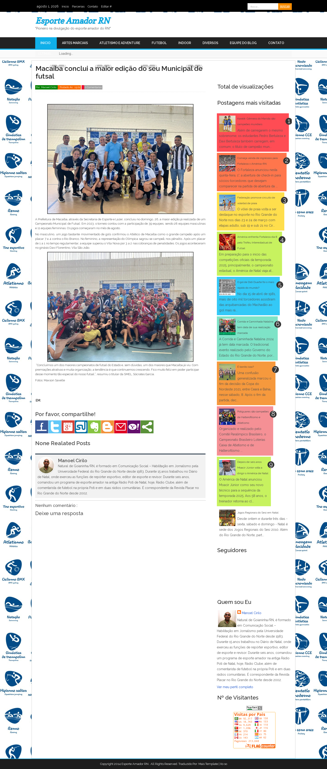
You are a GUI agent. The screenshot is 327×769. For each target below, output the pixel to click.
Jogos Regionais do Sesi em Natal (257, 512)
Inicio (65, 6)
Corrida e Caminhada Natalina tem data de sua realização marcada (255, 327)
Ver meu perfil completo (235, 687)
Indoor (184, 43)
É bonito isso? (245, 366)
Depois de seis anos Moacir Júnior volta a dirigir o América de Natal (252, 467)
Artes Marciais (75, 43)
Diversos (210, 43)
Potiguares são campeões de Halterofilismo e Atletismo (253, 417)
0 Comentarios (93, 87)
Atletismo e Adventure (119, 43)
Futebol (159, 43)
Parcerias (78, 6)
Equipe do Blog (243, 43)
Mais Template (208, 764)
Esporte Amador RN (72, 20)
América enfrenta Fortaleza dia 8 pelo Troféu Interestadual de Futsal (257, 242)
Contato (93, 6)
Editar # (106, 6)
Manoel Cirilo (251, 613)
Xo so (223, 764)
